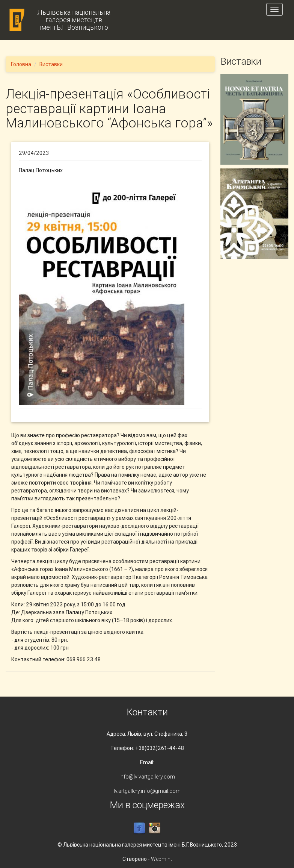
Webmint (161, 859)
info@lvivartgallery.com (147, 776)
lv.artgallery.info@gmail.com (147, 791)
